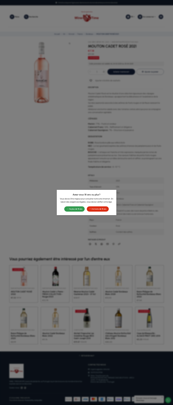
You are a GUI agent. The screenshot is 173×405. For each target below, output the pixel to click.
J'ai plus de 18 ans (74, 209)
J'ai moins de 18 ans (97, 209)
